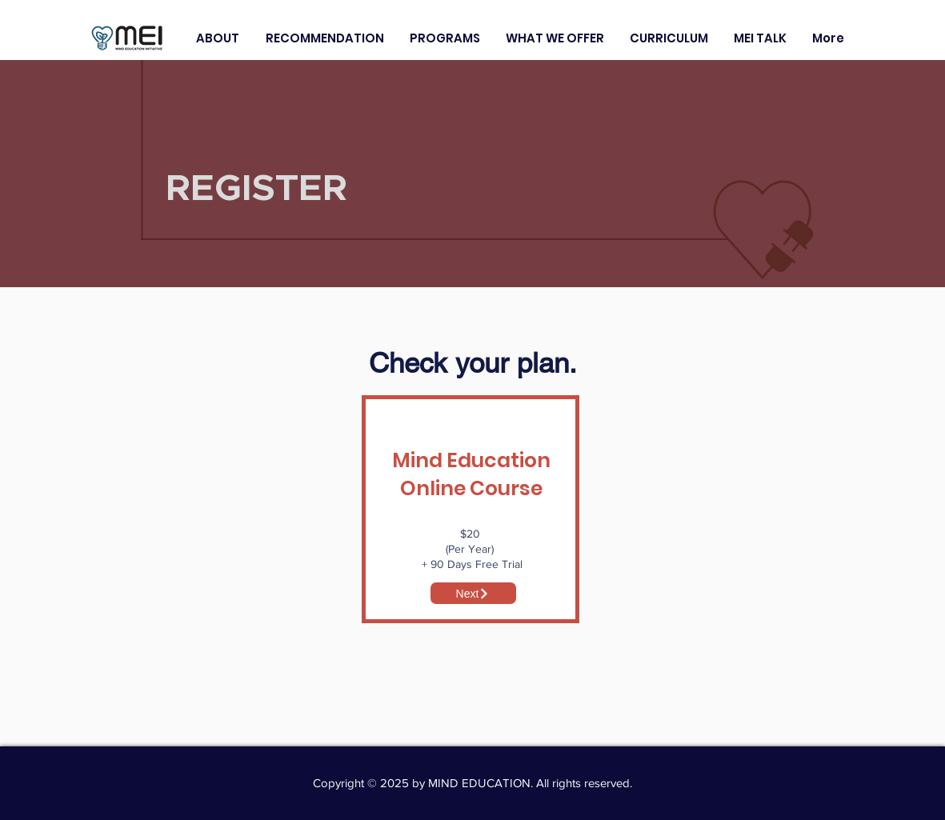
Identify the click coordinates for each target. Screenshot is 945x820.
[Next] (473, 593)
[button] (218, 38)
